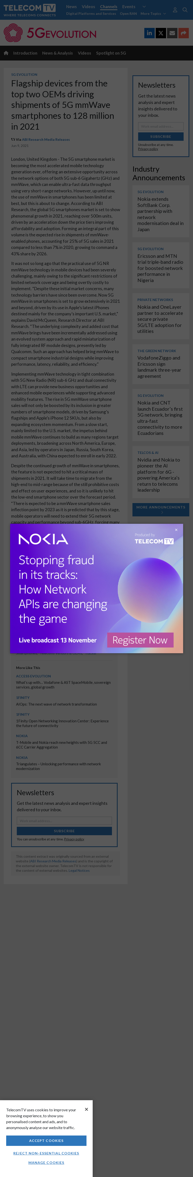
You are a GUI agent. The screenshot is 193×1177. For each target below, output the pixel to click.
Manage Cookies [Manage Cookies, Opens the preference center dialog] (46, 1162)
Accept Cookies (46, 1140)
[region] (46, 1138)
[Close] (86, 1109)
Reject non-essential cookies (46, 1153)
